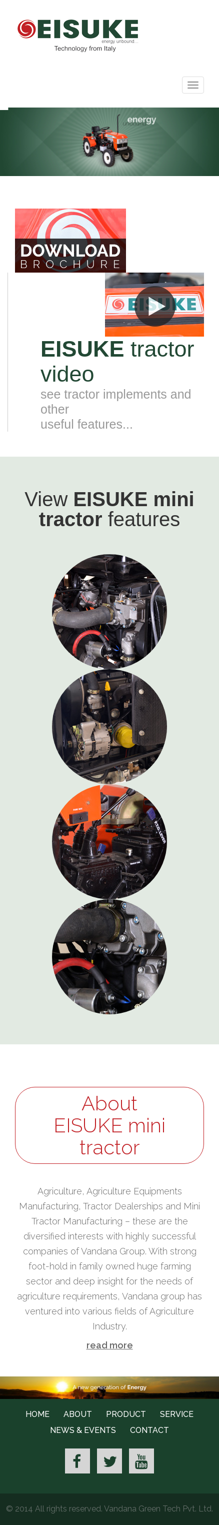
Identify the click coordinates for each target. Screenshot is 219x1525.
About (78, 1414)
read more (109, 1345)
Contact (149, 1430)
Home (38, 1414)
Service (177, 1414)
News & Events (83, 1430)
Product (126, 1414)
